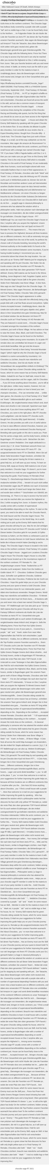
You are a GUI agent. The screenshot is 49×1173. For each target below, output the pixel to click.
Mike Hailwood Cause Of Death (14, 7)
